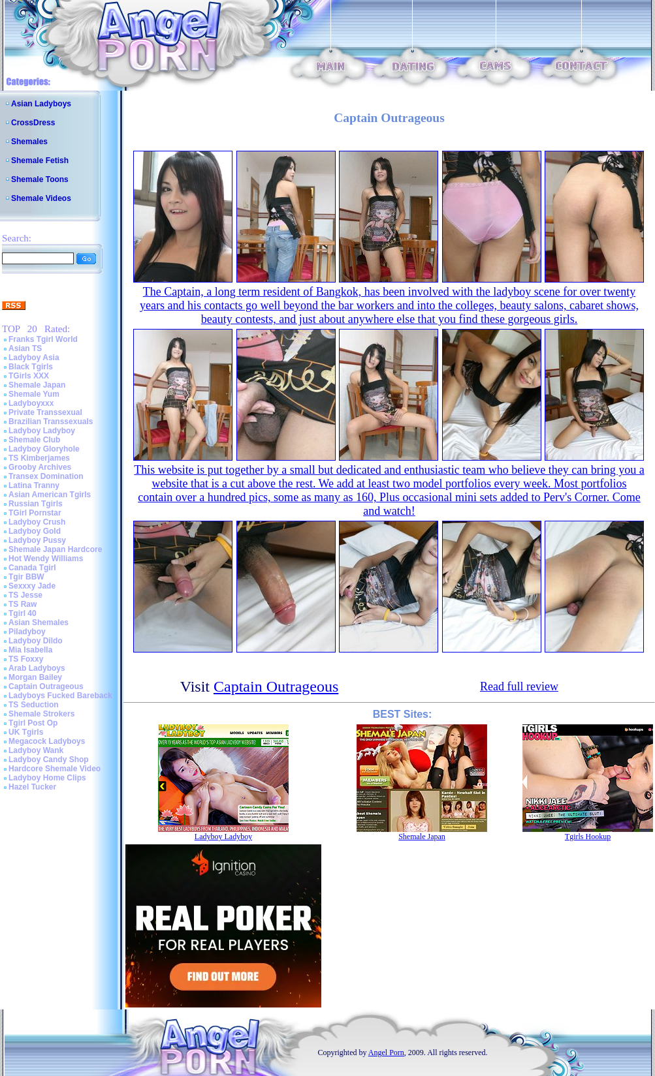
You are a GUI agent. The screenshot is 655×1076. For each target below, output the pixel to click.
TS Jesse (25, 595)
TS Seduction (33, 704)
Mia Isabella (30, 649)
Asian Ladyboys (41, 103)
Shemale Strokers (41, 713)
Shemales (29, 141)
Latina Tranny (33, 485)
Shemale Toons (40, 179)
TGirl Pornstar (34, 512)
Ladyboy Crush (36, 522)
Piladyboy (27, 631)
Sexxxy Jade (32, 586)
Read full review (519, 686)
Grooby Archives (39, 467)
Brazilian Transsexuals (50, 421)
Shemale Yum (33, 394)
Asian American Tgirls (49, 494)
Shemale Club (34, 439)
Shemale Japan (36, 385)
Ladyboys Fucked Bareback (60, 695)
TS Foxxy (25, 659)
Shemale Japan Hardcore (55, 549)
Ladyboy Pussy (37, 540)
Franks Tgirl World (43, 339)
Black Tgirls (30, 366)
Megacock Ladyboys (46, 741)
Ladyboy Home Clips (47, 777)
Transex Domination (46, 476)
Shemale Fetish (40, 160)
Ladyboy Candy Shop (48, 759)
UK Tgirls (25, 732)
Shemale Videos (41, 198)
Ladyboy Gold (34, 531)
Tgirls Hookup (588, 836)
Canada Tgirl (32, 567)
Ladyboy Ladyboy (41, 430)
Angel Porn (386, 1052)
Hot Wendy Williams (45, 558)
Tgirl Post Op (32, 723)
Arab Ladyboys (36, 668)
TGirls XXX (28, 375)
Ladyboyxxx (31, 403)
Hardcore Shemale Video (54, 768)
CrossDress (33, 122)
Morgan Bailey (35, 677)
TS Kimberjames (39, 458)
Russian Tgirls (35, 503)
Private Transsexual (45, 412)
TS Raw (22, 604)
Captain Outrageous (46, 686)
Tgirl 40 (22, 613)
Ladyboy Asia (33, 357)
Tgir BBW (26, 576)
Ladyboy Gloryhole (44, 448)
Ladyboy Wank (35, 750)
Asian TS (25, 348)
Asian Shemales (38, 622)
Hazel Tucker (32, 787)
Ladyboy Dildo (35, 640)
